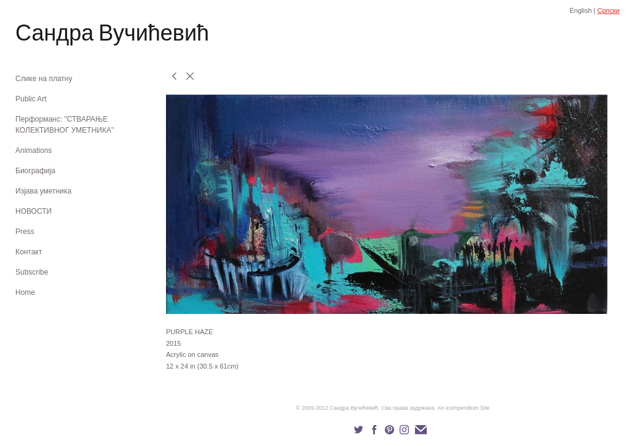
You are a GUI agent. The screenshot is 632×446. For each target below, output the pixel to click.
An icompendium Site (464, 408)
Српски (609, 10)
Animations (33, 150)
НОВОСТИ (33, 211)
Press (24, 231)
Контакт (28, 252)
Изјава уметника (43, 191)
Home (25, 292)
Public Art (31, 99)
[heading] (46, 35)
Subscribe (31, 272)
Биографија (35, 170)
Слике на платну (43, 78)
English (580, 10)
